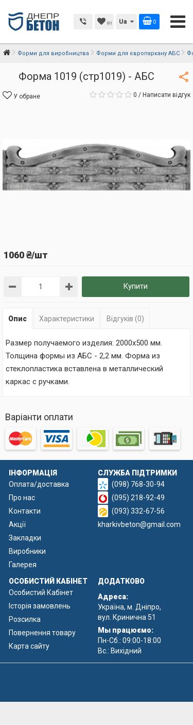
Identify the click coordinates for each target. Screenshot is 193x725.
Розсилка (25, 619)
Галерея (23, 565)
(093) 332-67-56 (138, 511)
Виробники (27, 551)
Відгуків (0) (125, 319)
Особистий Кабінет (41, 592)
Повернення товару (42, 633)
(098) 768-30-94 (138, 484)
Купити (135, 286)
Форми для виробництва (53, 53)
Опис (17, 319)
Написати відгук (166, 94)
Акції (17, 524)
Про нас (22, 497)
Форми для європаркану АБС (138, 53)
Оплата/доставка (39, 484)
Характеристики (66, 319)
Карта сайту (29, 646)
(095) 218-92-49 (138, 497)
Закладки (25, 538)
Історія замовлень (40, 606)
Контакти (25, 511)
